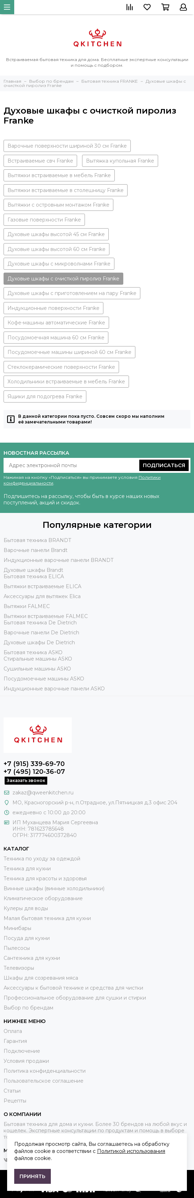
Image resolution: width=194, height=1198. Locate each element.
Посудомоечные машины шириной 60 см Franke (69, 352)
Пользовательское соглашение (43, 1081)
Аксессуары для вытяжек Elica (42, 596)
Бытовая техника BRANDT (37, 540)
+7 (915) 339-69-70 (34, 764)
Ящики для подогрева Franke (44, 396)
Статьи (12, 1091)
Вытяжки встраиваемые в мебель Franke (59, 175)
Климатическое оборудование (43, 898)
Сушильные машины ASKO (37, 669)
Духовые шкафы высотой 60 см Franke (56, 249)
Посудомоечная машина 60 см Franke (55, 337)
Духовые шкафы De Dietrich (39, 642)
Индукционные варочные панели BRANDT (58, 560)
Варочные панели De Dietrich (41, 632)
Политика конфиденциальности (45, 1071)
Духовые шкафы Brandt (33, 570)
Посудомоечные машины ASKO (44, 678)
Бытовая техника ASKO (33, 652)
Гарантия (15, 1041)
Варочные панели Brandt (36, 550)
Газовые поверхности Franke (44, 220)
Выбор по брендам (28, 1008)
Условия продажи (26, 1061)
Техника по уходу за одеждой (42, 858)
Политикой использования (131, 1151)
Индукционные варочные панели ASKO (54, 688)
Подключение (22, 1051)
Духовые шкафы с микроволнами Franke (59, 264)
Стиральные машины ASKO (38, 659)
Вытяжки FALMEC (27, 606)
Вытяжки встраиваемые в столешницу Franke (65, 190)
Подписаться (164, 465)
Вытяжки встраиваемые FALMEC (46, 616)
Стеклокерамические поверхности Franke (61, 367)
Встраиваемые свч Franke (40, 161)
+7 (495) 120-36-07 (34, 772)
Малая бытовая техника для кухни (47, 918)
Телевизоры (19, 968)
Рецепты (15, 1101)
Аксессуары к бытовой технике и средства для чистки (73, 988)
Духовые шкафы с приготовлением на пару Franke (71, 293)
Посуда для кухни (27, 938)
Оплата (13, 1031)
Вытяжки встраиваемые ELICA (42, 586)
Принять (32, 1176)
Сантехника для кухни (32, 958)
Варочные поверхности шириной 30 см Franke (67, 146)
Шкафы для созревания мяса (41, 978)
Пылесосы (17, 948)
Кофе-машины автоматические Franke (56, 322)
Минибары (17, 928)
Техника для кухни (27, 868)
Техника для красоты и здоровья (45, 878)
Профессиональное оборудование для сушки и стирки (75, 998)
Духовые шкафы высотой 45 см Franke (56, 234)
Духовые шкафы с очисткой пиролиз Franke (63, 278)
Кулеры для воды (26, 908)
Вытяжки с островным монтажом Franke (58, 205)
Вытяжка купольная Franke (120, 161)
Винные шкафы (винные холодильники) (54, 888)
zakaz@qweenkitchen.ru (43, 792)
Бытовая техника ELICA (34, 576)
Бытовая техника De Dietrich (40, 622)
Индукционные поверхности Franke (53, 308)
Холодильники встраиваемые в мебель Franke (66, 381)
